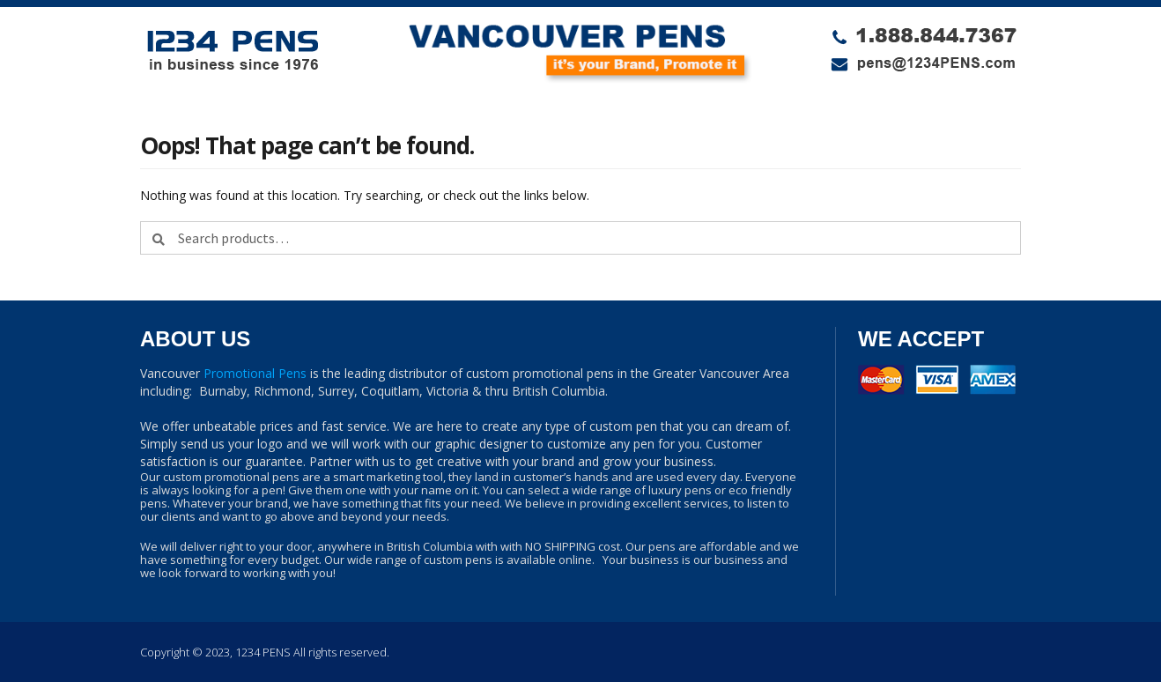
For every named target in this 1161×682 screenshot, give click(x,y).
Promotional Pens (255, 373)
